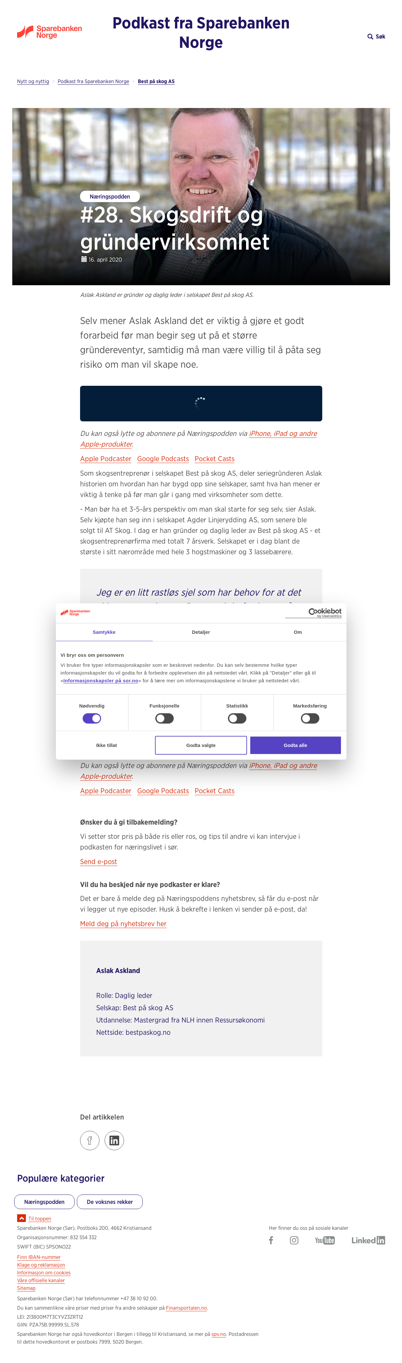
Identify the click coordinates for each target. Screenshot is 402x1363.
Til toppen (39, 1219)
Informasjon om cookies (44, 1273)
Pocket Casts (214, 458)
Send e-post (98, 861)
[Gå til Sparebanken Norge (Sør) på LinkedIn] (368, 1241)
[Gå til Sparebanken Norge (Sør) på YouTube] (325, 1241)
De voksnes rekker (110, 1201)
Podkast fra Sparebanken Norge (201, 32)
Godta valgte (201, 745)
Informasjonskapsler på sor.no (100, 680)
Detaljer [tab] (201, 631)
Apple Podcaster (105, 458)
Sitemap (26, 1288)
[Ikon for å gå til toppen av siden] (21, 1218)
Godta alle (295, 745)
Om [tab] (298, 631)
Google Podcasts (163, 458)
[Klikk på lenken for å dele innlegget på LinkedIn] (114, 1140)
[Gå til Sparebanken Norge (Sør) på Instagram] (294, 1241)
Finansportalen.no (186, 1308)
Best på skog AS (156, 81)
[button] (339, 36)
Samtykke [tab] (104, 631)
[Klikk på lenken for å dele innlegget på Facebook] (89, 1140)
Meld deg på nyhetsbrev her (123, 923)
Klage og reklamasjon (41, 1265)
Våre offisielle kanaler (41, 1280)
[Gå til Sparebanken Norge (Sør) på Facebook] (271, 1241)
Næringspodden (110, 196)
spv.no (218, 1334)
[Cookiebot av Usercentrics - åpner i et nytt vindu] (313, 613)
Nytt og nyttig (33, 81)
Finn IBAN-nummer (39, 1257)
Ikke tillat (106, 745)
